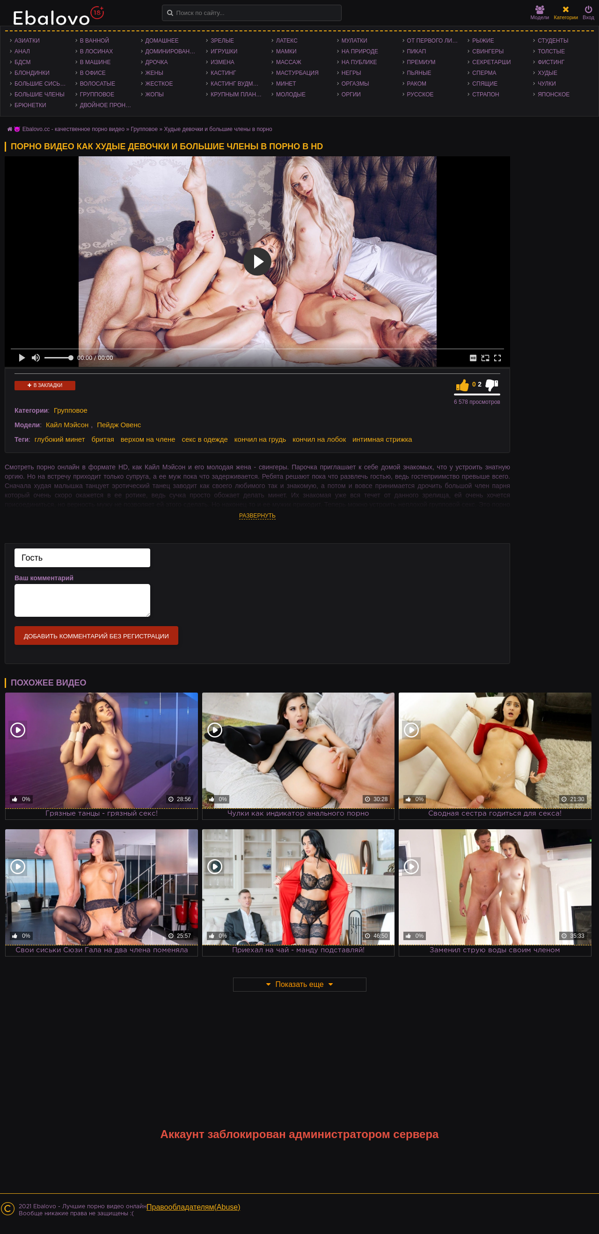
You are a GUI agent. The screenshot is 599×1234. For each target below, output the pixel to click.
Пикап (416, 51)
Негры (351, 73)
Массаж (288, 62)
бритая (102, 439)
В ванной (94, 40)
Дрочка (157, 62)
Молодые (291, 94)
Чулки (547, 83)
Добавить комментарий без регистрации (96, 636)
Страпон (485, 94)
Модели (540, 13)
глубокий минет (60, 439)
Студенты (553, 40)
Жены (154, 73)
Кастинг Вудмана (237, 83)
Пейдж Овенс (119, 425)
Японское (554, 94)
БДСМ (23, 62)
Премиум (421, 62)
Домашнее (162, 40)
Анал (22, 51)
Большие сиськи (41, 83)
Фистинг (551, 62)
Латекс (287, 40)
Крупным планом (238, 94)
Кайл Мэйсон (67, 425)
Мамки (286, 51)
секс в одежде (205, 439)
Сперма (484, 73)
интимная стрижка (382, 439)
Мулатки (354, 40)
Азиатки (27, 40)
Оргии (351, 94)
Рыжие (483, 40)
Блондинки (32, 73)
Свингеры (488, 51)
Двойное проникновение (108, 105)
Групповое (97, 94)
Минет (286, 83)
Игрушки (224, 51)
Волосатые (97, 83)
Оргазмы (355, 83)
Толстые (551, 51)
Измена (222, 62)
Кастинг (223, 73)
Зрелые (222, 40)
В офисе (93, 73)
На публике (359, 62)
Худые (547, 73)
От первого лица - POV (435, 40)
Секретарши (491, 62)
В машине (95, 62)
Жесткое (159, 83)
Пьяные (419, 73)
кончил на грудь (260, 439)
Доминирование (171, 51)
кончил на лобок (319, 439)
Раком (416, 83)
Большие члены (40, 94)
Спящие (484, 83)
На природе (360, 51)
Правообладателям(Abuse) (193, 1207)
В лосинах (96, 51)
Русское (420, 94)
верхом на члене (148, 439)
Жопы (155, 94)
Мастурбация (297, 73)
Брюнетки (30, 105)
